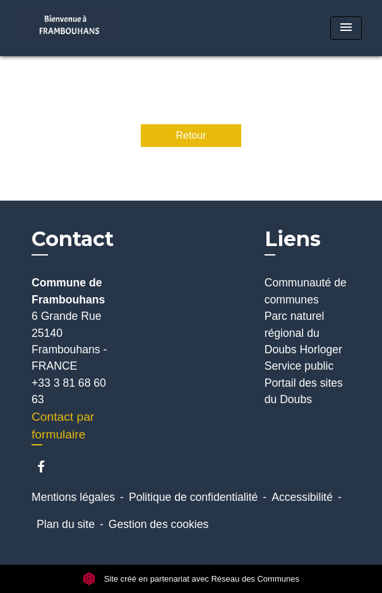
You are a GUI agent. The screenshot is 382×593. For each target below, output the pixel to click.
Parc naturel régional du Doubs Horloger (303, 333)
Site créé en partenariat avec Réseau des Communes (191, 579)
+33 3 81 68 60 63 (69, 391)
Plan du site (66, 524)
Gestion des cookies (158, 524)
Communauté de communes (306, 290)
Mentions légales (73, 497)
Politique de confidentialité (193, 497)
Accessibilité (302, 497)
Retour (191, 135)
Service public (299, 366)
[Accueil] (69, 28)
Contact (73, 239)
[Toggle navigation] (346, 28)
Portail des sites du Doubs (304, 391)
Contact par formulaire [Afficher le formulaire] (63, 426)
